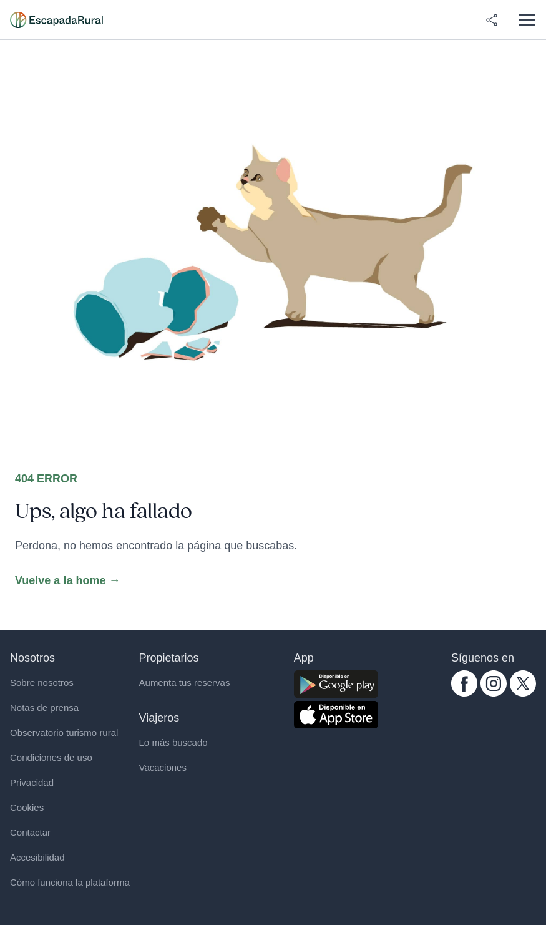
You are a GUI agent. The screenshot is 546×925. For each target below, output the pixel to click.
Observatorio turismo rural (64, 732)
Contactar (30, 832)
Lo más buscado (173, 742)
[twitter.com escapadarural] (523, 683)
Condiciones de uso (51, 757)
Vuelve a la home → (67, 580)
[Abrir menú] (526, 19)
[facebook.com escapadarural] (464, 683)
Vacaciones (163, 767)
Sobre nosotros (42, 682)
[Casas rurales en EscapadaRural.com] (56, 20)
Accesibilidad (37, 857)
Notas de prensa (44, 707)
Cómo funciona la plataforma (70, 882)
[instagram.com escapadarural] (493, 683)
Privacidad (32, 782)
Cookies (27, 807)
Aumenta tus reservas (184, 682)
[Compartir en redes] (492, 20)
